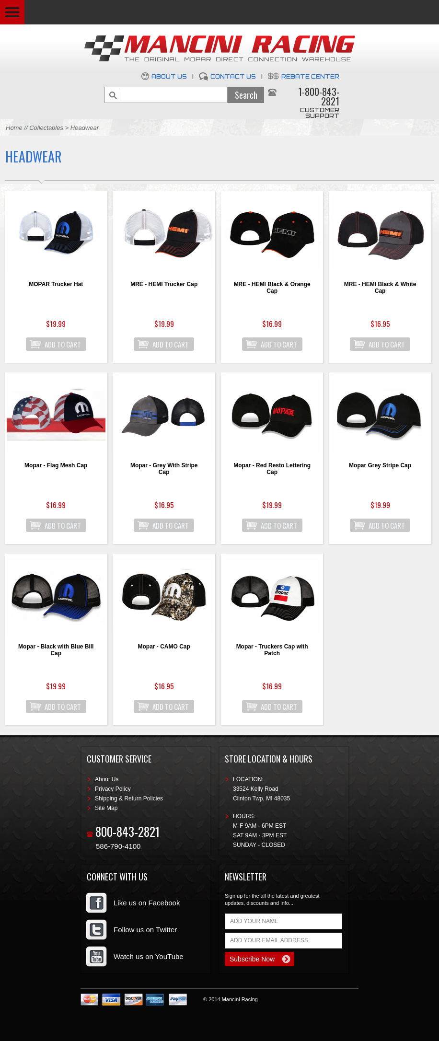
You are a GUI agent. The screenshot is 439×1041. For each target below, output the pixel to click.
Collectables (46, 127)
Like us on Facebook (147, 903)
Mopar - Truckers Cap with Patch (272, 650)
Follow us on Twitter (145, 929)
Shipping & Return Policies (129, 798)
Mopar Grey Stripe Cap (380, 465)
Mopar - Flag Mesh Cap (55, 465)
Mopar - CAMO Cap (164, 646)
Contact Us (233, 76)
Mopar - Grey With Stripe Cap (164, 468)
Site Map (106, 808)
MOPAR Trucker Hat (56, 284)
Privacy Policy (113, 789)
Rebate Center (310, 76)
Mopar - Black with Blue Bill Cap (55, 650)
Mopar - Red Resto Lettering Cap (272, 468)
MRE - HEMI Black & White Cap (380, 287)
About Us (169, 76)
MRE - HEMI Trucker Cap (163, 284)
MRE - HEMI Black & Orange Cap (272, 287)
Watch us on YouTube (149, 956)
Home (14, 127)
